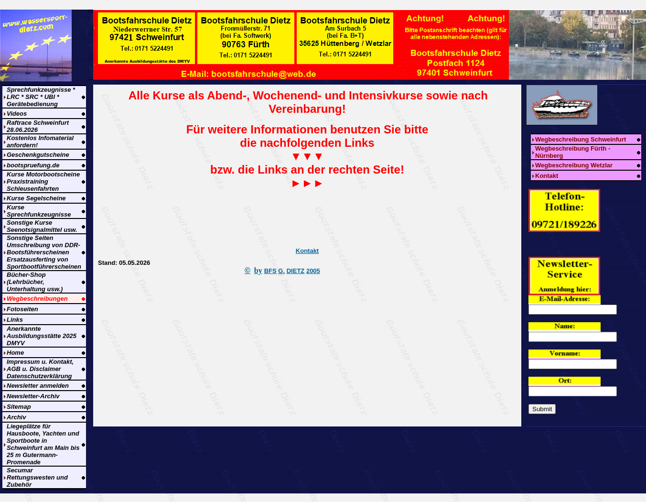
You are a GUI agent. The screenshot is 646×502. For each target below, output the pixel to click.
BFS (270, 270)
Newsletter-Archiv (33, 396)
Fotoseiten (22, 309)
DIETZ (296, 270)
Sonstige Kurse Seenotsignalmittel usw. (42, 226)
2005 (313, 270)
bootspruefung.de (33, 165)
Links (15, 319)
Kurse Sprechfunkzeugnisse (39, 211)
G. (281, 270)
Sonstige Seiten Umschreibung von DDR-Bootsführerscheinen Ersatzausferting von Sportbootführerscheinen (44, 252)
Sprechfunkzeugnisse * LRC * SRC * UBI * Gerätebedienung (41, 97)
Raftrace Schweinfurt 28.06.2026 (38, 126)
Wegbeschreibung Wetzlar (574, 165)
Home (15, 352)
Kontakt (307, 250)
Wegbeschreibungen (37, 298)
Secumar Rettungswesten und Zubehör (37, 477)
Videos (17, 113)
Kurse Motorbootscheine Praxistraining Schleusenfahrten (43, 181)
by (258, 270)
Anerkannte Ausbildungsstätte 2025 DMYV (41, 336)
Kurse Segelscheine (36, 198)
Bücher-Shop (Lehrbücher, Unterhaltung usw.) (35, 282)
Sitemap (19, 406)
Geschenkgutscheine (38, 154)
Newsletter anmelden (38, 385)
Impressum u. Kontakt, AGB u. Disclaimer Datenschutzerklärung (40, 369)
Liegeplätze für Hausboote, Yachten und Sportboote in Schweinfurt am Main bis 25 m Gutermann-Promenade (43, 444)
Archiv (16, 417)
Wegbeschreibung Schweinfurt (580, 139)
